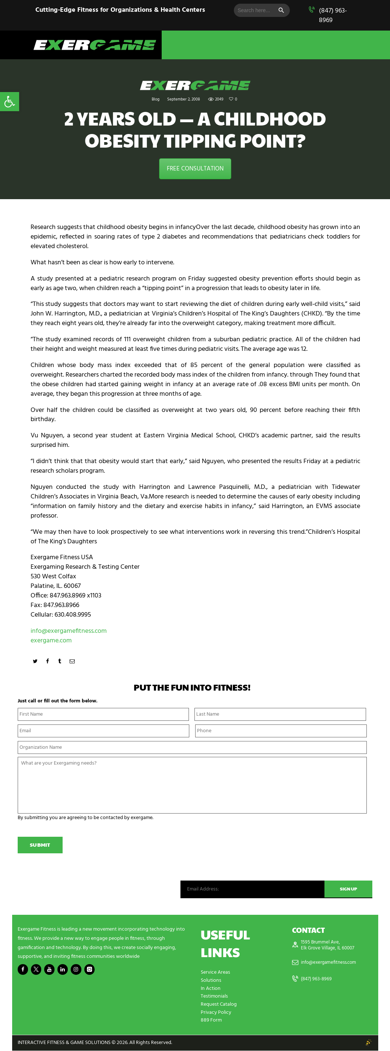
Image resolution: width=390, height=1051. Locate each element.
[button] (9, 101)
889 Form (211, 1021)
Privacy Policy (216, 1013)
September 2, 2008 (183, 99)
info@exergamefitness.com (69, 631)
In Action (211, 990)
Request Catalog (219, 1005)
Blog (155, 99)
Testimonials (214, 998)
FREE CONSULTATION (195, 169)
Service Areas (215, 974)
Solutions (211, 982)
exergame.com (51, 640)
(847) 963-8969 (333, 16)
